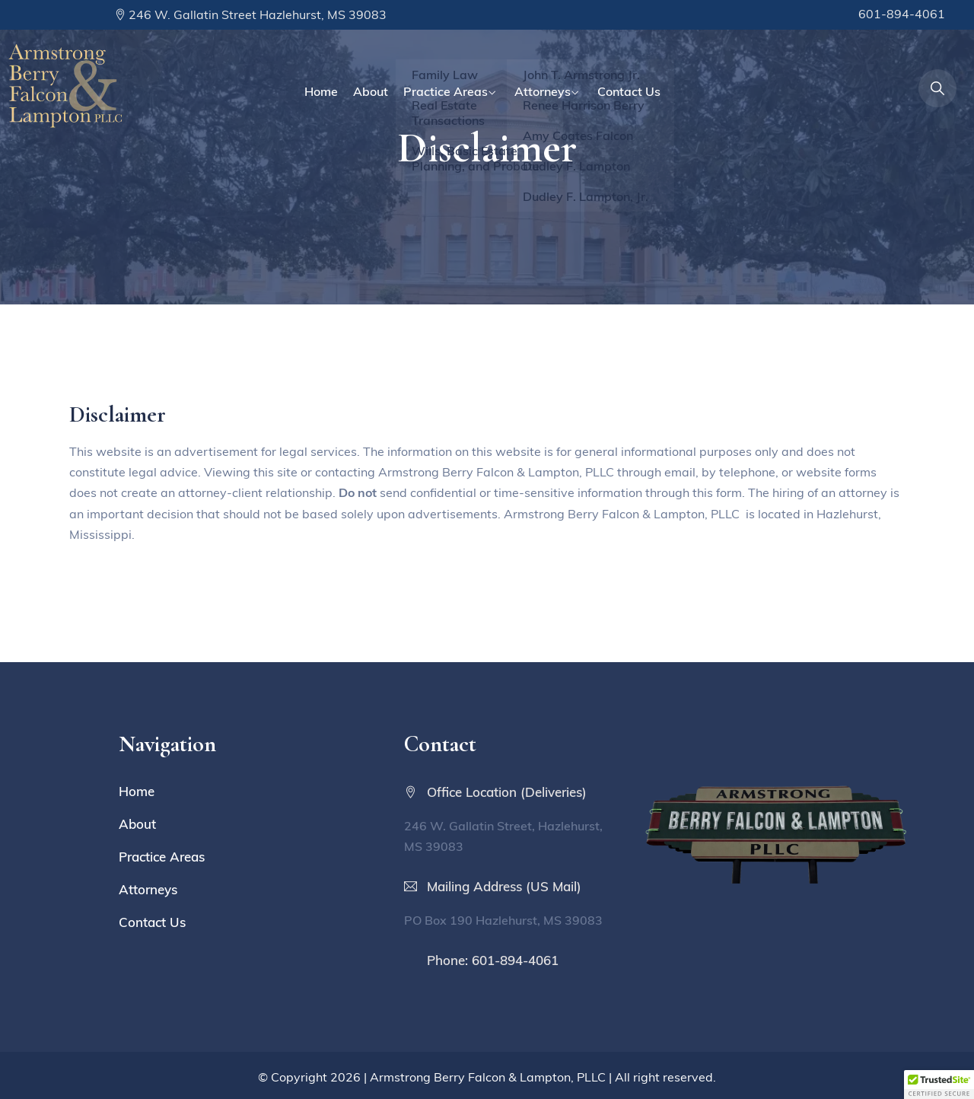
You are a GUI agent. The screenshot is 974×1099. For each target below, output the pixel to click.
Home (321, 91)
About (370, 91)
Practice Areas (445, 91)
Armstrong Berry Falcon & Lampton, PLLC (488, 1077)
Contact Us (628, 91)
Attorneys (542, 91)
